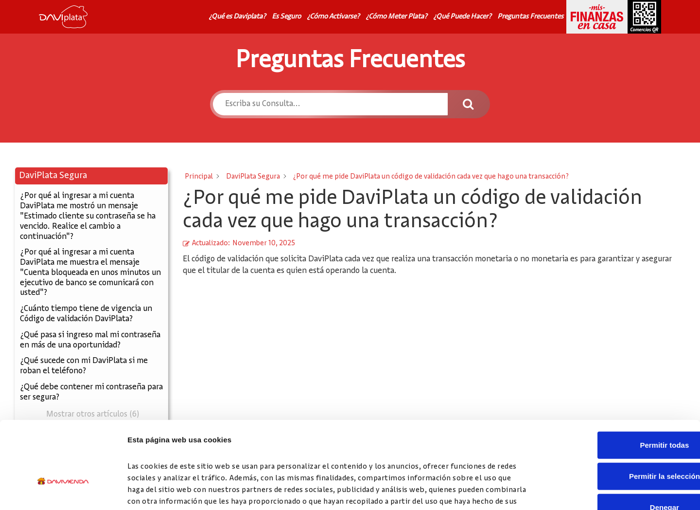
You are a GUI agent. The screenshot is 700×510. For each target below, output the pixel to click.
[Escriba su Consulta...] (329, 104)
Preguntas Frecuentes (530, 16)
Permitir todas (619, 383)
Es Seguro (286, 16)
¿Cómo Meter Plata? (396, 16)
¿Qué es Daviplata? (237, 16)
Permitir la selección (618, 414)
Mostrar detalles (526, 491)
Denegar (618, 445)
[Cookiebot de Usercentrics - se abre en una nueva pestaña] (62, 491)
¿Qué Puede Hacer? (462, 16)
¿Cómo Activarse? (333, 16)
